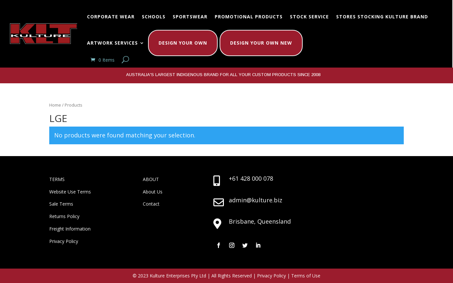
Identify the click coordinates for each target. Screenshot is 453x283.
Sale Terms (61, 204)
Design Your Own (183, 43)
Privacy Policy (63, 241)
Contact (151, 204)
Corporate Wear (111, 16)
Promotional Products (249, 16)
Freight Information (70, 229)
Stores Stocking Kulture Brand (382, 16)
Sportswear (190, 16)
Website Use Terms (70, 192)
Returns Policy (64, 216)
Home (55, 105)
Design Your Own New (261, 43)
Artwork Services (112, 43)
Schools (153, 16)
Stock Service (309, 16)
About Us (152, 192)
